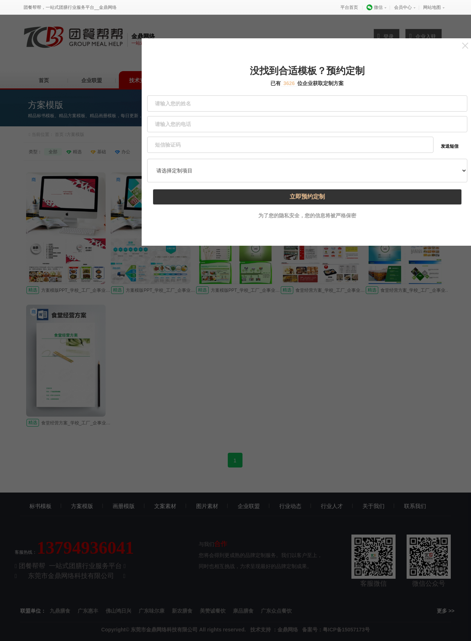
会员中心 (403, 7)
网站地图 (432, 7)
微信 (374, 7)
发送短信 (450, 136)
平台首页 (349, 7)
